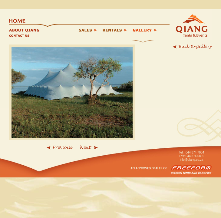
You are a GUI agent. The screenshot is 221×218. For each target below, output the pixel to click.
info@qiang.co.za (191, 159)
